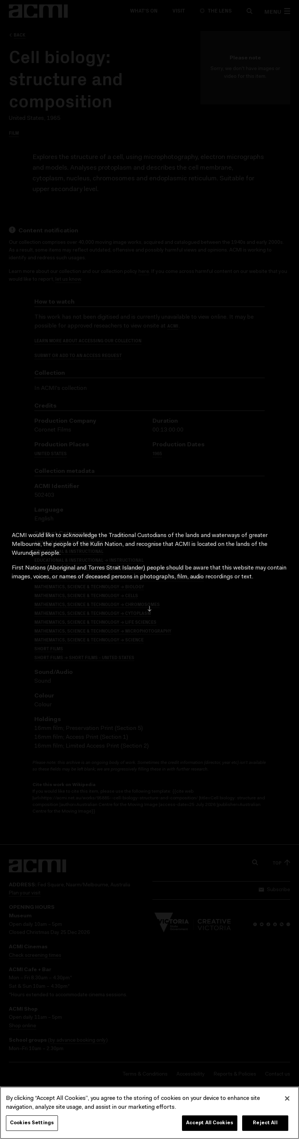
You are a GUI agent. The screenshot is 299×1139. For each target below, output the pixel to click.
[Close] (287, 1101)
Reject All (265, 1126)
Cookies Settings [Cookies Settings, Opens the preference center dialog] (32, 1126)
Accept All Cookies (209, 1126)
